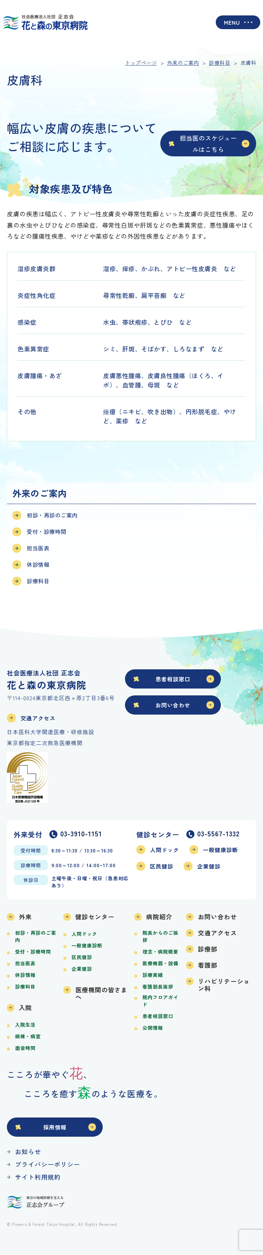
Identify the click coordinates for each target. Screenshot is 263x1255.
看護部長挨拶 (157, 986)
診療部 (207, 948)
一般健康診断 (220, 850)
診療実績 (152, 974)
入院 (25, 1007)
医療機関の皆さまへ (101, 993)
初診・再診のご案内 (52, 515)
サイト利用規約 (38, 1176)
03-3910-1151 (81, 834)
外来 (25, 916)
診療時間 (31, 865)
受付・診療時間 (46, 531)
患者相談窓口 (172, 679)
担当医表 (38, 548)
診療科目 (38, 581)
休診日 (31, 879)
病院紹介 (159, 916)
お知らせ (28, 1151)
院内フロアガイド (160, 1001)
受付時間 (31, 850)
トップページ (141, 62)
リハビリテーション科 (224, 985)
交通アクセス (38, 718)
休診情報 (38, 564)
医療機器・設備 (160, 963)
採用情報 (54, 1127)
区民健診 (161, 866)
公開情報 (152, 1027)
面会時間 (25, 1047)
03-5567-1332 (218, 834)
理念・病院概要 (160, 951)
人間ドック (164, 850)
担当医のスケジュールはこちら (208, 143)
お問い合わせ (172, 705)
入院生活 (25, 1024)
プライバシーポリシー (47, 1164)
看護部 (207, 964)
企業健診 (209, 866)
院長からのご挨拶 (160, 936)
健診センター (94, 916)
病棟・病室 (28, 1036)
